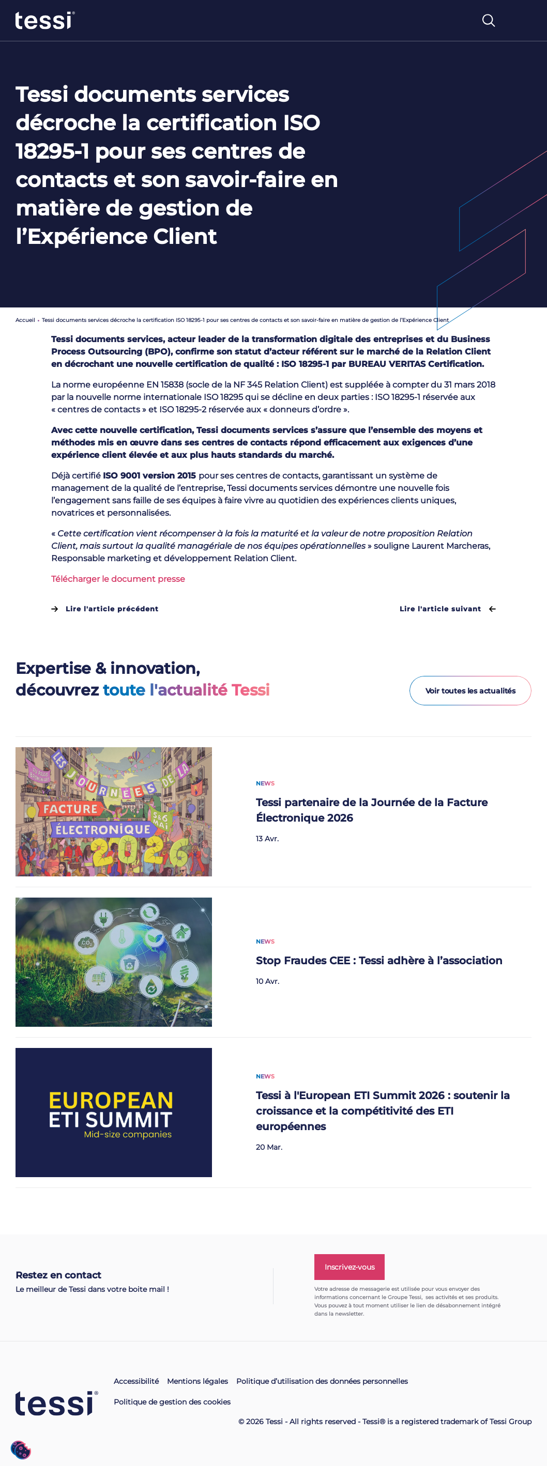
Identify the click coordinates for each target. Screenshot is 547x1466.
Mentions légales (197, 1381)
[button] (20, 1450)
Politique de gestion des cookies (172, 1402)
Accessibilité (136, 1381)
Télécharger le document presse (118, 579)
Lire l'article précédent (105, 609)
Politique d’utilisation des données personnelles (322, 1381)
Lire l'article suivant (448, 609)
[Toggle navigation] (520, 25)
